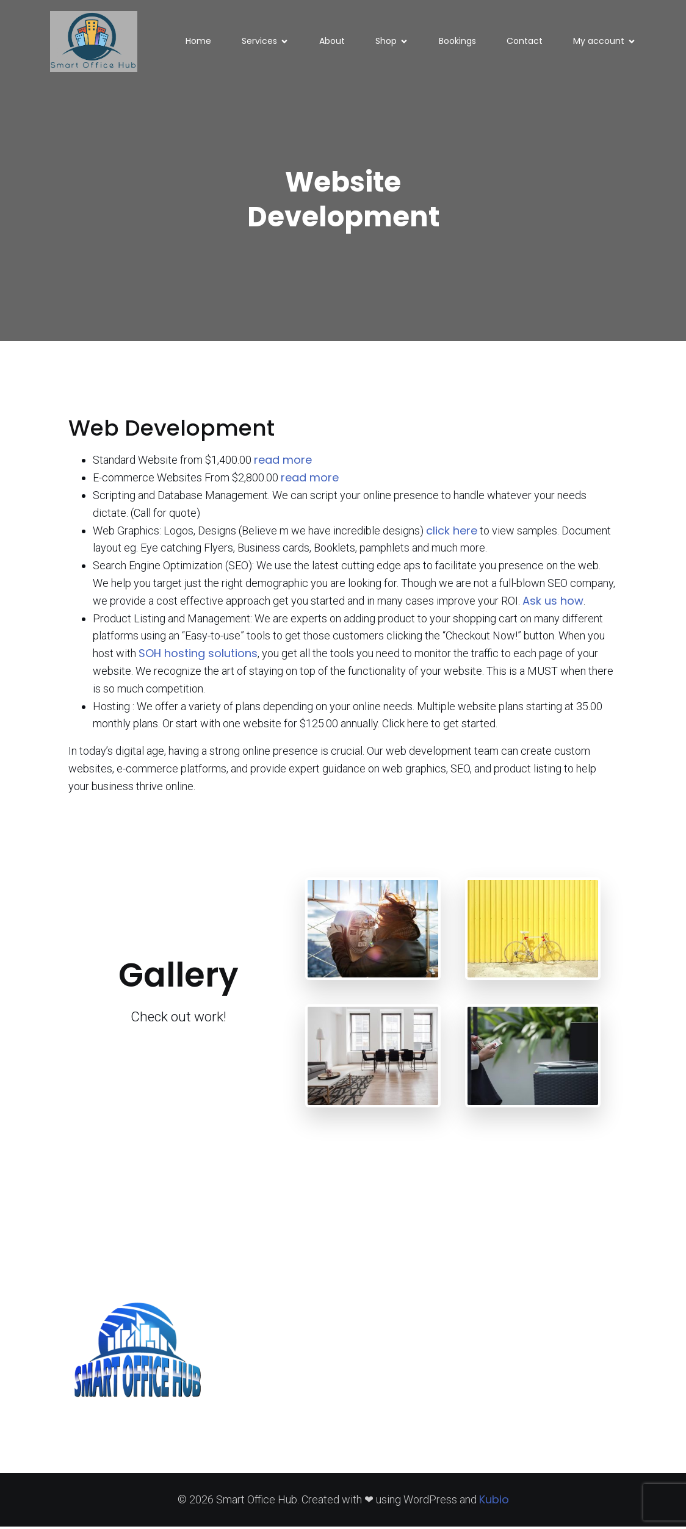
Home (198, 42)
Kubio (494, 1501)
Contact (525, 42)
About (332, 42)
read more (283, 462)
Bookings (457, 42)
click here (451, 533)
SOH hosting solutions (198, 655)
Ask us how (552, 603)
